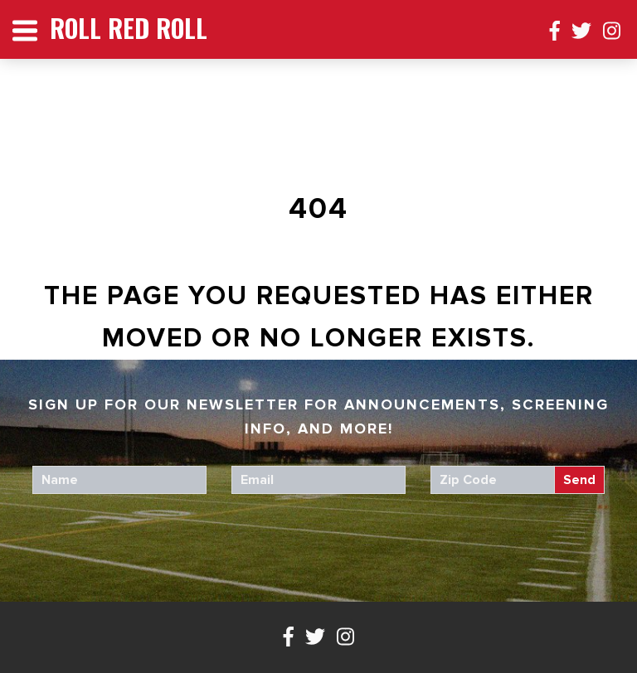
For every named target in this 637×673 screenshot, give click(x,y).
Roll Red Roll (128, 27)
